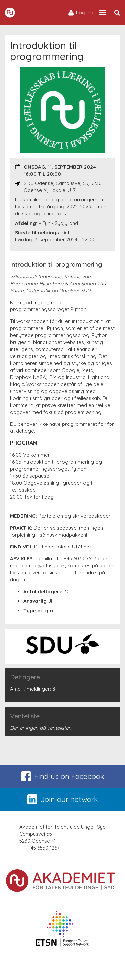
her (87, 547)
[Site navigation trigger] (102, 12)
